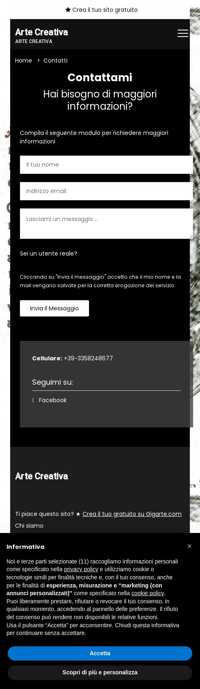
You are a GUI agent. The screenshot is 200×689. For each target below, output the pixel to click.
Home (23, 60)
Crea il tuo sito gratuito (101, 10)
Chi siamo (29, 526)
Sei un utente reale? (48, 253)
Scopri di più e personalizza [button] (100, 672)
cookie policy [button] (147, 593)
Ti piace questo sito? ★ (98, 514)
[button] (189, 546)
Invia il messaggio (54, 308)
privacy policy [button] (81, 569)
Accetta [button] (100, 653)
